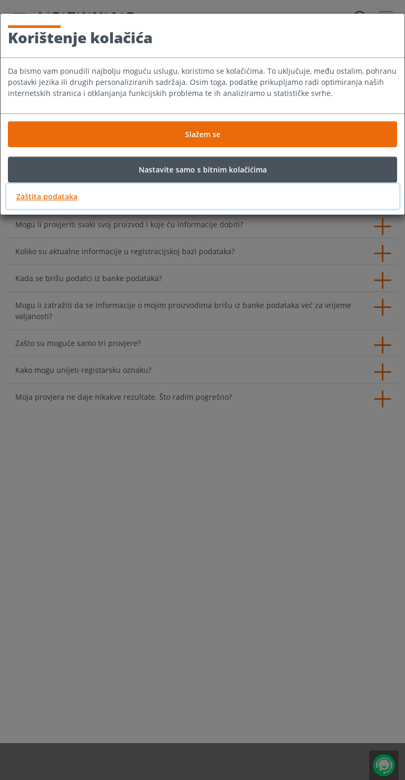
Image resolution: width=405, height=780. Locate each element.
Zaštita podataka (47, 196)
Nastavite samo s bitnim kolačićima (203, 170)
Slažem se (202, 134)
